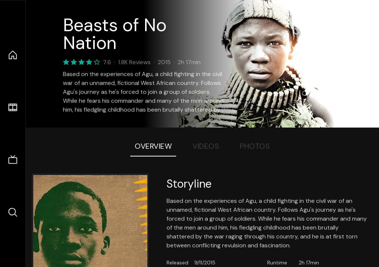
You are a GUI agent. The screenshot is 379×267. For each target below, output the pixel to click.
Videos (205, 146)
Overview (153, 146)
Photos (255, 146)
